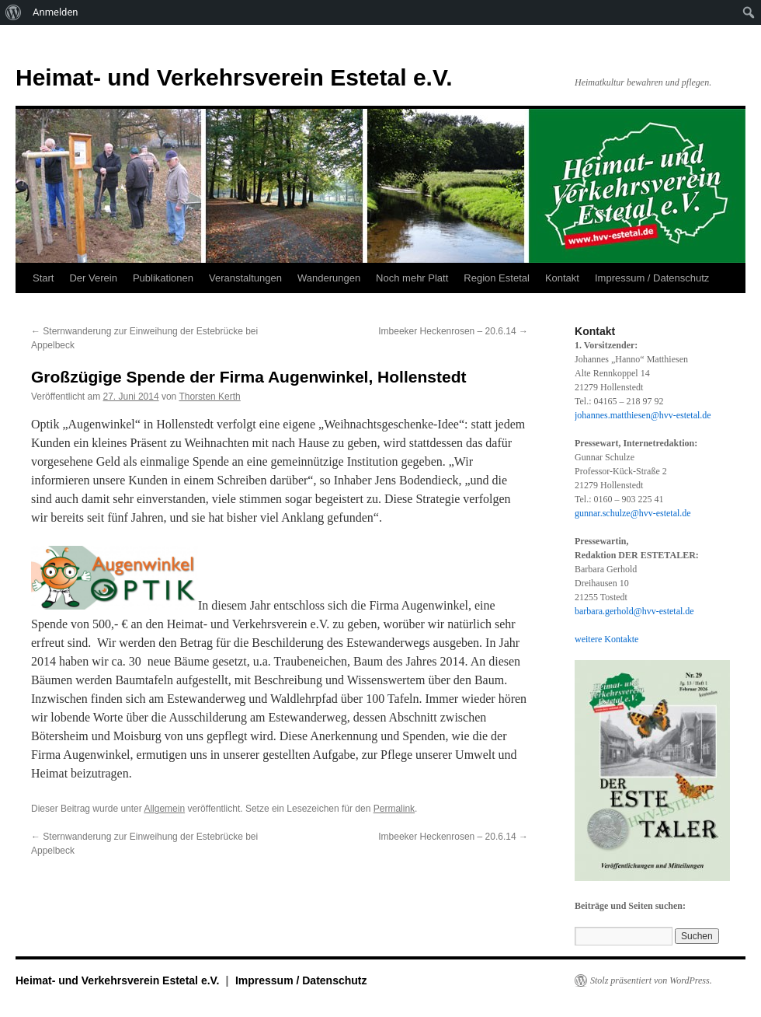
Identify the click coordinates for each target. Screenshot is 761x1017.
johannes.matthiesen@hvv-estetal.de (643, 415)
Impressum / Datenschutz (652, 278)
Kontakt (562, 278)
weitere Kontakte (606, 639)
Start (43, 278)
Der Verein (92, 278)
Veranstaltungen (245, 278)
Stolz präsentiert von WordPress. (651, 980)
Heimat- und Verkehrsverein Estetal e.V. (234, 77)
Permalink (394, 808)
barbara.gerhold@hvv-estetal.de (634, 611)
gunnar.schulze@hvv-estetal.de (633, 513)
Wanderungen (328, 278)
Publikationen (163, 278)
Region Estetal (497, 278)
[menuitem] (13, 12)
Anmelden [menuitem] (55, 12)
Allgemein (164, 808)
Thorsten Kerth (209, 396)
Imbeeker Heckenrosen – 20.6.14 (453, 331)
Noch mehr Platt (412, 278)
